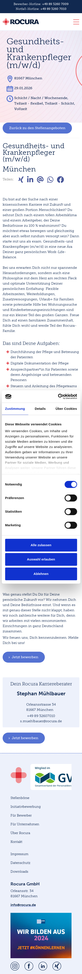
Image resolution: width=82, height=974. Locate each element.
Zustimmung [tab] (15, 408)
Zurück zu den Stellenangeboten (37, 128)
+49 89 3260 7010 (53, 9)
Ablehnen (40, 574)
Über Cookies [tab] (66, 408)
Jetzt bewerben (22, 657)
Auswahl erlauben (41, 559)
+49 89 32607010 (41, 716)
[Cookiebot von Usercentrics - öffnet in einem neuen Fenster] (58, 396)
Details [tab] (40, 408)
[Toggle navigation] (74, 22)
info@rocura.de (23, 905)
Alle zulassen (41, 545)
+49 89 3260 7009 (55, 4)
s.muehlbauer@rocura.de (41, 721)
